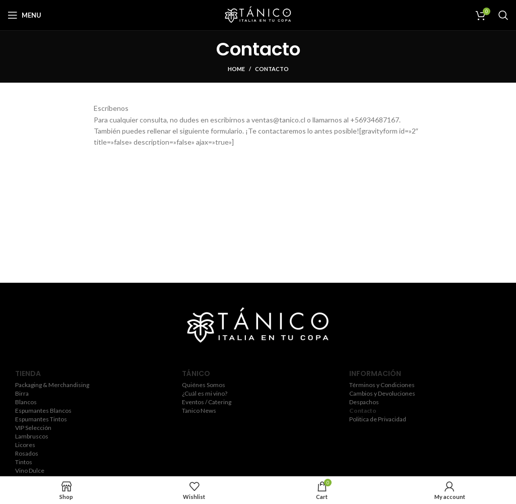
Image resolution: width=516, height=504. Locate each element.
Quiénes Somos (203, 385)
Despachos (364, 402)
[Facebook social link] (228, 357)
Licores (25, 445)
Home (236, 69)
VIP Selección (33, 428)
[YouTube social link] (271, 357)
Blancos (26, 402)
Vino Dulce (29, 471)
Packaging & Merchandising (52, 385)
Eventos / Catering (206, 402)
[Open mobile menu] (24, 15)
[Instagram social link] (256, 357)
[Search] (503, 15)
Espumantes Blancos (43, 411)
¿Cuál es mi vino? (204, 394)
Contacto (362, 411)
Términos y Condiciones (382, 385)
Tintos (23, 462)
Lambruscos (31, 436)
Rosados (26, 454)
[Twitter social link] (241, 357)
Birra (22, 394)
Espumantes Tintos (41, 419)
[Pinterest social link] (286, 357)
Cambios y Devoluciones (382, 394)
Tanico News (199, 411)
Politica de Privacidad (377, 419)
